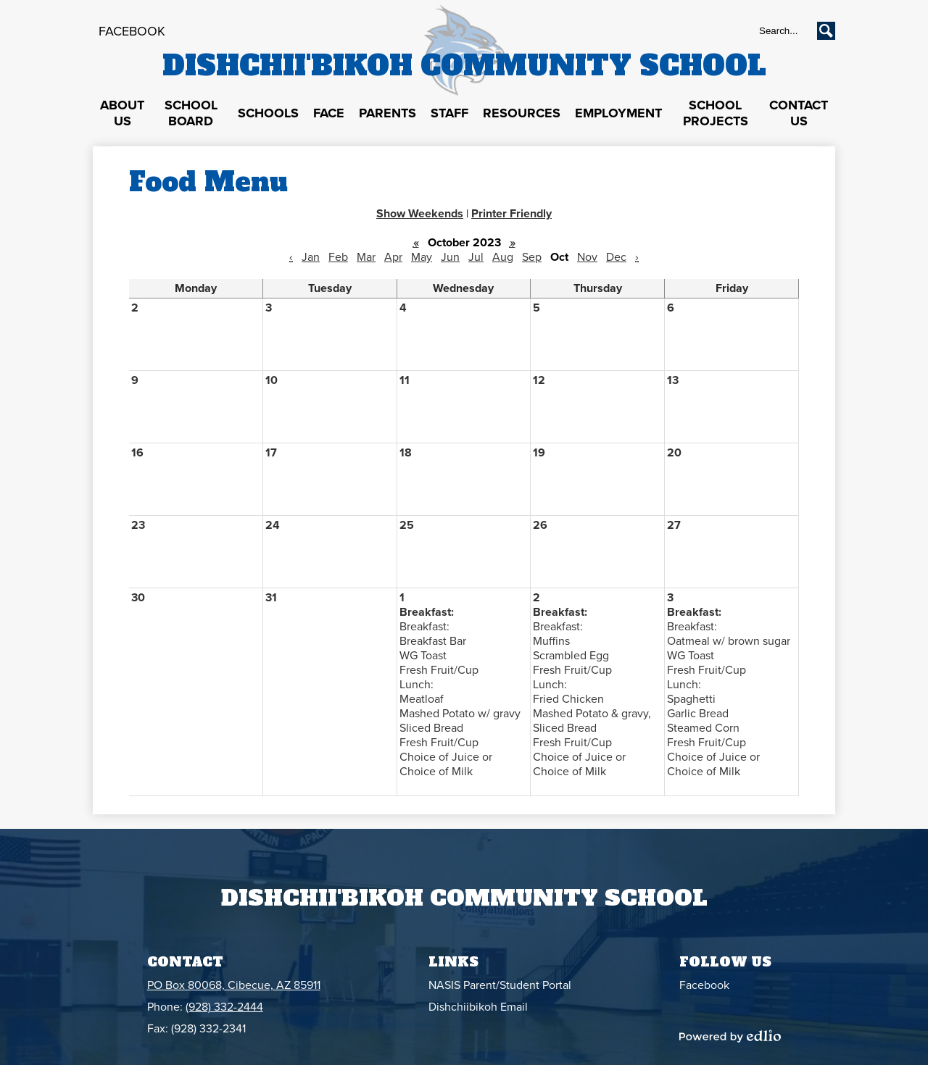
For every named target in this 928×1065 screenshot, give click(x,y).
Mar (366, 257)
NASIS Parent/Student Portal (499, 985)
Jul (476, 257)
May (421, 257)
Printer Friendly (511, 213)
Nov (587, 257)
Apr (393, 257)
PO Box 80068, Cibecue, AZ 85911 (233, 985)
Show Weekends (419, 213)
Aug (502, 257)
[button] (122, 114)
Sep (532, 257)
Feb (338, 257)
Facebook (132, 31)
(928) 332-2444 (224, 1007)
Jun (450, 257)
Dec (616, 257)
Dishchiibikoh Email (478, 1007)
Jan (311, 257)
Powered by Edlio (730, 1036)
